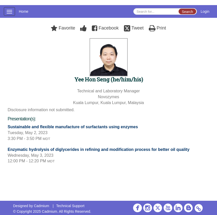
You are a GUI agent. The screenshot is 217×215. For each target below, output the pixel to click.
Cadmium (41, 206)
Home (23, 11)
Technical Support (70, 206)
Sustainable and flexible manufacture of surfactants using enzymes (73, 127)
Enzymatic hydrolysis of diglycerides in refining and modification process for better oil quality (99, 149)
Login (205, 11)
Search (187, 12)
